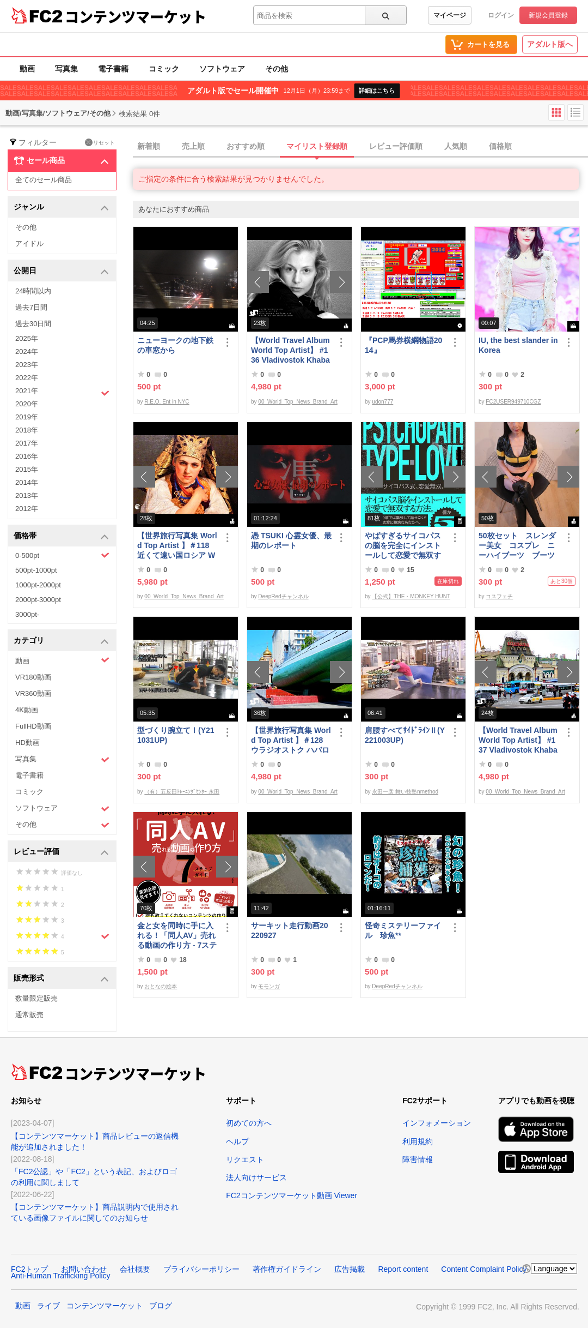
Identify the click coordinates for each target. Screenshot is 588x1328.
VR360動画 (33, 693)
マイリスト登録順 (316, 146)
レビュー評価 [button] (61, 852)
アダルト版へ (550, 44)
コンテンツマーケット (135, 16)
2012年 (26, 508)
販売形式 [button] (61, 979)
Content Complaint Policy (483, 1269)
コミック (164, 68)
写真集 (66, 68)
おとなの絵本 (160, 986)
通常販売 (29, 1015)
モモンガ (269, 986)
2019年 (26, 417)
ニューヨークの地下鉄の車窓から (175, 345)
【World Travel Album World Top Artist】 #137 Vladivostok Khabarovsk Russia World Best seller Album (518, 740)
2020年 (26, 404)
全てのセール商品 (43, 180)
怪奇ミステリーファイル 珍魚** (403, 930)
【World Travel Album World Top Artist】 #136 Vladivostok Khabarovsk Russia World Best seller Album (290, 350)
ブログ (160, 1305)
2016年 (26, 456)
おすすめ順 (245, 146)
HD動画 (27, 742)
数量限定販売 (36, 998)
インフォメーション (436, 1123)
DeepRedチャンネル (283, 596)
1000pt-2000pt (38, 585)
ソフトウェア (222, 68)
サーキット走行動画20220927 (289, 930)
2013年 (26, 495)
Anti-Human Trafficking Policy (61, 1275)
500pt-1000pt (36, 570)
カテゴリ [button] (61, 641)
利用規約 (417, 1141)
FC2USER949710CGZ (513, 402)
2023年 (26, 364)
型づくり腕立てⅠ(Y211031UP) (176, 735)
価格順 (500, 146)
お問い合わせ (84, 1269)
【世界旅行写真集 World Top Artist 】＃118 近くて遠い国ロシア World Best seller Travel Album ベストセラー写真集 (177, 545)
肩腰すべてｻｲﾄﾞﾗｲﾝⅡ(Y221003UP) (405, 735)
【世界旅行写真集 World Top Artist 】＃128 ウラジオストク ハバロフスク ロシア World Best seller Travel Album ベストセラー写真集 (291, 740)
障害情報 (417, 1159)
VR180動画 (33, 677)
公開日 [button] (61, 271)
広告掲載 (349, 1269)
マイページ (449, 15)
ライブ (48, 1305)
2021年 (62, 392)
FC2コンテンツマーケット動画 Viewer (291, 1195)
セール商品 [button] (61, 160)
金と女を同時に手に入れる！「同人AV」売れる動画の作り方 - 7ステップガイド (177, 935)
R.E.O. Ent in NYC (166, 402)
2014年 (26, 482)
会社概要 (135, 1269)
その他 (276, 68)
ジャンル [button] (61, 207)
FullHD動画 (33, 726)
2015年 (26, 469)
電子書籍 (113, 68)
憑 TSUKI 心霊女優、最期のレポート (291, 540)
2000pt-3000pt (38, 600)
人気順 (455, 146)
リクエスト (245, 1159)
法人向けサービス (256, 1177)
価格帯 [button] (61, 536)
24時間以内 (33, 291)
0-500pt (62, 555)
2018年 (26, 430)
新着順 (148, 146)
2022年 (26, 378)
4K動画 (26, 710)
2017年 (26, 443)
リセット (100, 142)
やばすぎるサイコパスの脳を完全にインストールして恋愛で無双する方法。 (403, 545)
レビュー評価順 (395, 146)
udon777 (382, 402)
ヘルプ (237, 1141)
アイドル (29, 243)
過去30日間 (33, 324)
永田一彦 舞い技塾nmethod (405, 792)
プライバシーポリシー (201, 1269)
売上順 (193, 146)
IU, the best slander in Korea (518, 345)
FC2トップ (29, 1269)
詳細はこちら (377, 90)
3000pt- (27, 614)
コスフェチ (499, 596)
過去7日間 (31, 307)
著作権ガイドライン (287, 1269)
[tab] (360, 147)
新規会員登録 (548, 15)
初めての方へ (249, 1123)
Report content (403, 1269)
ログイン (501, 15)
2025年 (26, 338)
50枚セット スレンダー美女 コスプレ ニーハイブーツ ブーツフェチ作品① (517, 545)
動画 (27, 68)
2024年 (26, 351)
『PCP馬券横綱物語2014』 (403, 345)
